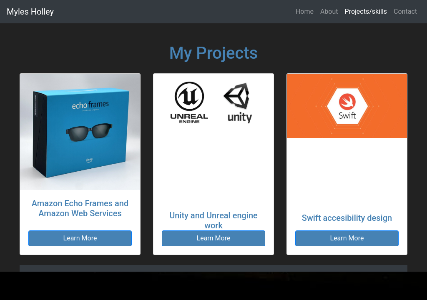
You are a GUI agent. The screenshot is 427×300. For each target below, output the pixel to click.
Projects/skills (366, 11)
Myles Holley (30, 12)
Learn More (80, 238)
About (329, 11)
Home (305, 11)
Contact (405, 11)
